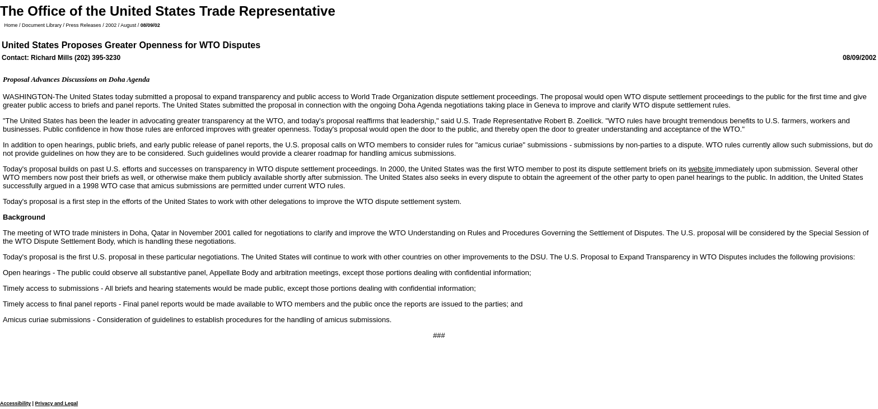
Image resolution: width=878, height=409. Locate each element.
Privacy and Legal (56, 403)
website (701, 169)
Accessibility (15, 403)
